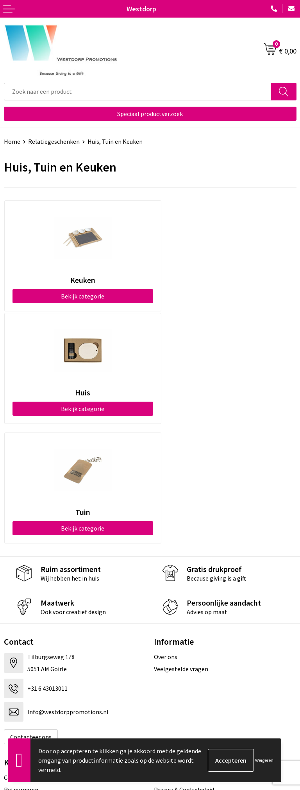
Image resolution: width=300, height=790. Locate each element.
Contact (15, 665)
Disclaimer (168, 689)
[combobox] (137, 91)
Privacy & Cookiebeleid (184, 677)
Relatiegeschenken (54, 141)
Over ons (165, 544)
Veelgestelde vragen (181, 556)
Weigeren (264, 760)
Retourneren (21, 677)
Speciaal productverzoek (150, 114)
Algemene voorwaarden (185, 665)
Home (12, 141)
